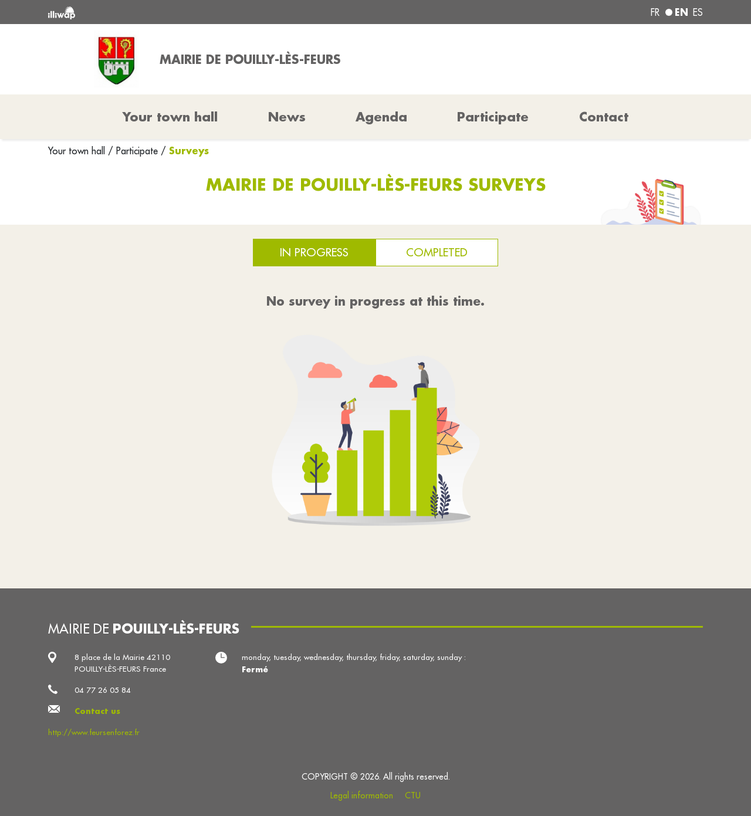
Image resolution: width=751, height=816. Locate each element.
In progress (314, 252)
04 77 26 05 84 (103, 690)
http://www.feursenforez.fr (94, 732)
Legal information (361, 795)
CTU (413, 795)
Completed (437, 252)
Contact (603, 117)
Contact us (97, 711)
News (287, 117)
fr (655, 12)
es (698, 12)
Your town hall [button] (170, 117)
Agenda (381, 117)
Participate (493, 117)
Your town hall (78, 151)
